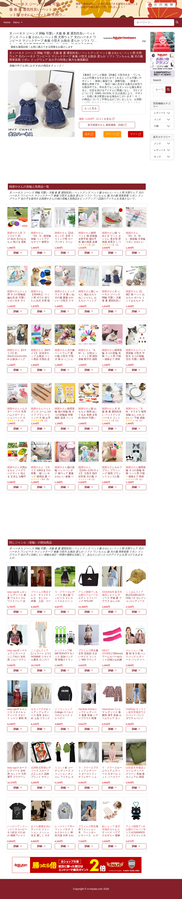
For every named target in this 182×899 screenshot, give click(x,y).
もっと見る (90, 108)
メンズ (157, 119)
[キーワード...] (154, 22)
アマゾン (112, 134)
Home (7, 22)
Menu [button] (16, 22)
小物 (156, 126)
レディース (159, 113)
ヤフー (135, 134)
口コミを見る (105, 118)
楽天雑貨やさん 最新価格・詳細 (107, 124)
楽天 (89, 134)
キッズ (157, 156)
